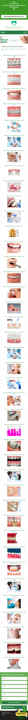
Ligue (13, 2)
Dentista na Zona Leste (10, 49)
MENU (3, 32)
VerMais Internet (11, 713)
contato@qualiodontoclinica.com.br (14, 16)
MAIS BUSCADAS (8, 707)
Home (2, 49)
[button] (2, 40)
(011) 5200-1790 (13, 3)
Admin (3, 715)
